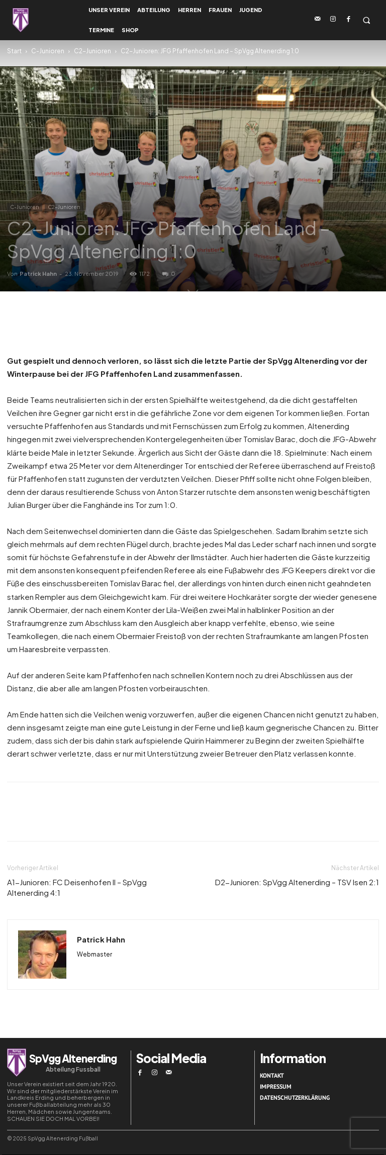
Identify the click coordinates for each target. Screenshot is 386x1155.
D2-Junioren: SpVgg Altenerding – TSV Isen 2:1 (297, 882)
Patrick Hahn (38, 273)
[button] (366, 20)
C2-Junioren (92, 51)
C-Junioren (47, 51)
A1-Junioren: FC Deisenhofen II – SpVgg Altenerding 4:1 (77, 887)
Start (14, 51)
